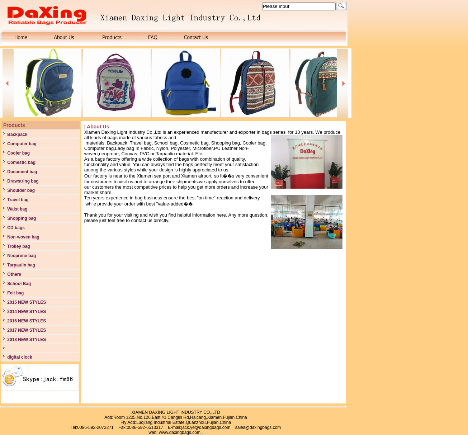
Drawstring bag (22, 181)
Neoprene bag (21, 255)
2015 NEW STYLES (26, 302)
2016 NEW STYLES (26, 320)
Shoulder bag (20, 190)
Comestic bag (21, 162)
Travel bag (17, 199)
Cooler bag (18, 153)
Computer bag (21, 143)
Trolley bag (18, 246)
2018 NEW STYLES (26, 339)
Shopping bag (21, 218)
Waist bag (17, 209)
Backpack (16, 134)
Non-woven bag (22, 237)
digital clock (19, 357)
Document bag (21, 171)
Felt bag (15, 292)
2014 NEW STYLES (26, 311)
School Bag (18, 283)
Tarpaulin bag (20, 265)
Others (13, 274)
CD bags (15, 227)
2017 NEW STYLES (26, 330)
